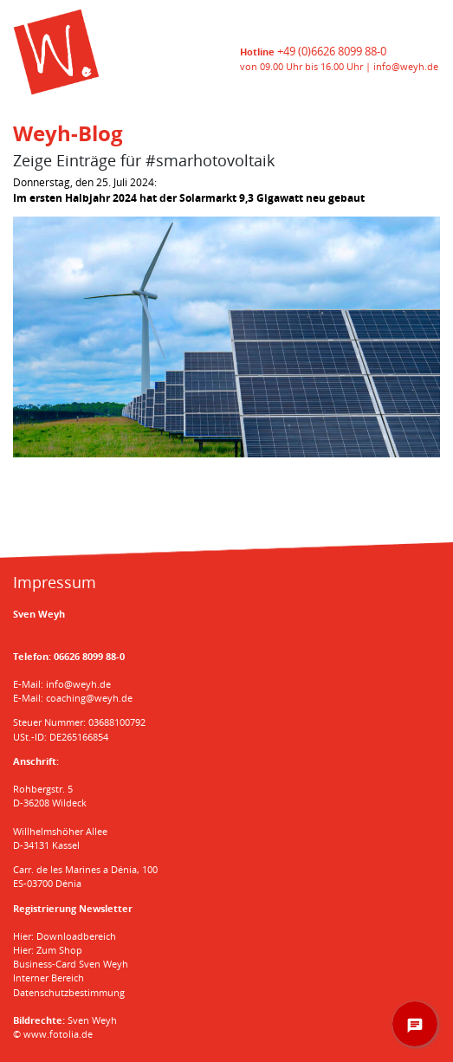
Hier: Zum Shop (47, 949)
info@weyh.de (405, 66)
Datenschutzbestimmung (69, 992)
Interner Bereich (48, 977)
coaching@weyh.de (89, 697)
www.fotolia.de (58, 1033)
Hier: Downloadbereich (64, 935)
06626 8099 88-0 (89, 656)
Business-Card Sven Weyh (70, 963)
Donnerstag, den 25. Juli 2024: (189, 190)
